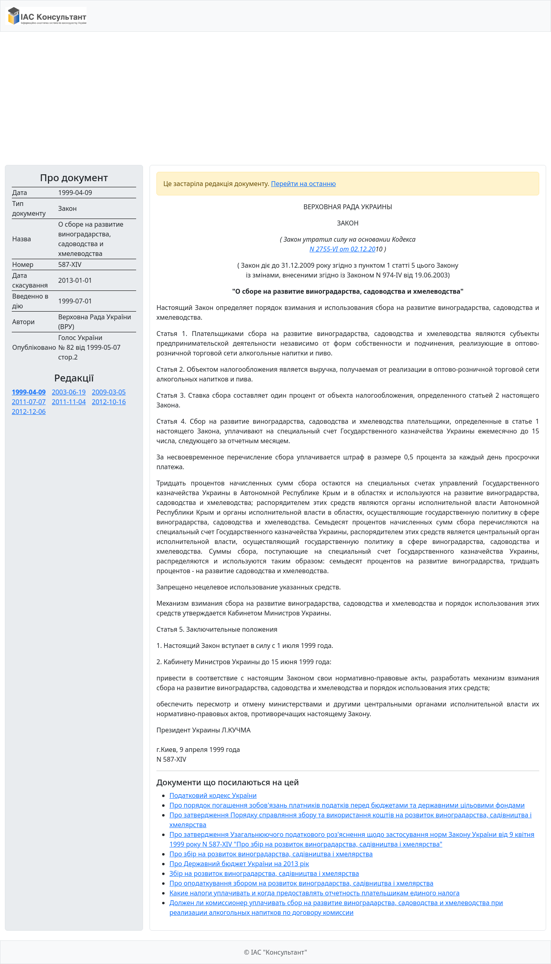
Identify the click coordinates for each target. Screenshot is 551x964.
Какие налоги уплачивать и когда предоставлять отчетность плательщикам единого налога (314, 892)
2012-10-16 (109, 401)
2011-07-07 (29, 401)
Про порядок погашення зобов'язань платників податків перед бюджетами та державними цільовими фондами (347, 805)
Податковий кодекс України (213, 795)
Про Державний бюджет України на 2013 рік (239, 863)
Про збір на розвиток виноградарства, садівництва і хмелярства (271, 853)
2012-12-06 (29, 411)
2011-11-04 (69, 401)
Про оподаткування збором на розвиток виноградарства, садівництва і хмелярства (301, 883)
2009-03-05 (109, 392)
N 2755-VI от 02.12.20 (342, 249)
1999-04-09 (29, 392)
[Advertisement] (275, 98)
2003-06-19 (69, 392)
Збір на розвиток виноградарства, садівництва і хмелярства (264, 873)
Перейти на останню (303, 183)
